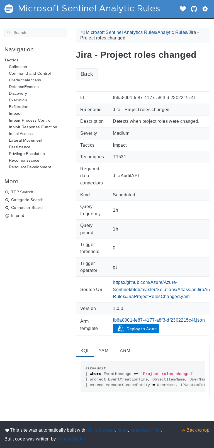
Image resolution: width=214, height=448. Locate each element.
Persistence (20, 147)
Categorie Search (27, 199)
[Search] (35, 32)
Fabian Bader (71, 439)
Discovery (18, 93)
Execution (18, 100)
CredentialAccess (25, 80)
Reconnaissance (24, 160)
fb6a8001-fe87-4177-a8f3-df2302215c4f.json (159, 320)
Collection (18, 66)
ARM (125, 350)
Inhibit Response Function (33, 127)
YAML (105, 350)
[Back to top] (195, 430)
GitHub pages (101, 430)
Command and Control (30, 73)
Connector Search (28, 207)
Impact (15, 113)
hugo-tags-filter (145, 430)
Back (87, 74)
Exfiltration (18, 106)
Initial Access (21, 133)
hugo (123, 430)
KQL (85, 350)
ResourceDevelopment (30, 167)
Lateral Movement (25, 140)
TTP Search (22, 192)
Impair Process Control (30, 120)
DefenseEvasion (24, 86)
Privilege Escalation (27, 153)
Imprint (17, 215)
